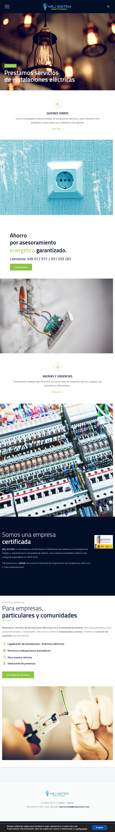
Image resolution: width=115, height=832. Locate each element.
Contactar (57, 391)
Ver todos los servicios (18, 675)
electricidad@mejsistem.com (74, 806)
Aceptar (99, 827)
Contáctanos (20, 267)
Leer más (57, 128)
